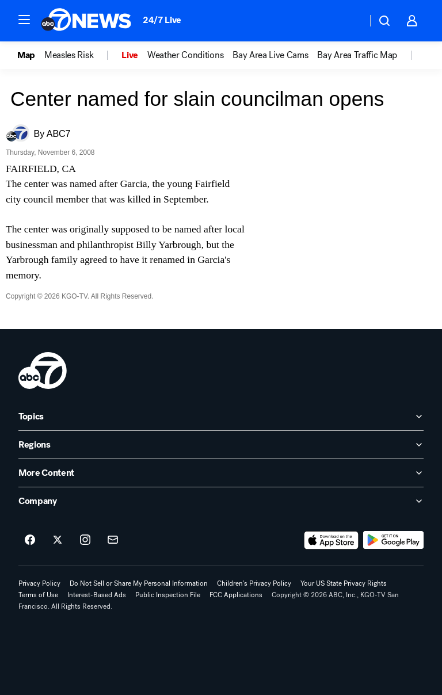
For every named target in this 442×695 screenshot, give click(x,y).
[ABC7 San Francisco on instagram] (85, 540)
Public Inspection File (167, 594)
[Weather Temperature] (349, 20)
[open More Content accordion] (221, 473)
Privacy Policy (39, 583)
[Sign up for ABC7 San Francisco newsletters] (112, 540)
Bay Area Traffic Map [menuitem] (357, 55)
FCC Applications (235, 594)
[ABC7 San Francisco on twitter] (57, 540)
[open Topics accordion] (221, 416)
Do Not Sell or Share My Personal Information (139, 583)
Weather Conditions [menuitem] (185, 55)
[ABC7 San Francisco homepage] (86, 20)
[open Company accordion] (221, 501)
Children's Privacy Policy (254, 583)
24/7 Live (162, 20)
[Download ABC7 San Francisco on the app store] (331, 540)
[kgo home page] (42, 370)
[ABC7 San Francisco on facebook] (29, 540)
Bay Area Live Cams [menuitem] (270, 55)
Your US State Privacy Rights (343, 583)
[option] (30, 55)
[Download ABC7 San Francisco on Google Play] (393, 540)
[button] (24, 19)
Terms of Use (38, 594)
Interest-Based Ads (96, 594)
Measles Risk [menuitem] (68, 55)
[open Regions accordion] (221, 444)
